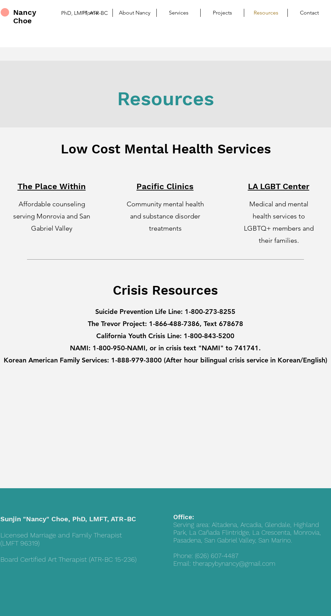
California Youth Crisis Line (138, 336)
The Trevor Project (116, 324)
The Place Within (52, 186)
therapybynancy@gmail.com (234, 563)
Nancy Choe (24, 16)
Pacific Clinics (165, 186)
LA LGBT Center (278, 186)
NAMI (79, 348)
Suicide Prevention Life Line (138, 311)
